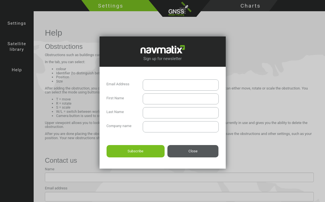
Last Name (115, 112)
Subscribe (136, 151)
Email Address (118, 84)
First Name (115, 98)
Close (192, 151)
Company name (119, 126)
